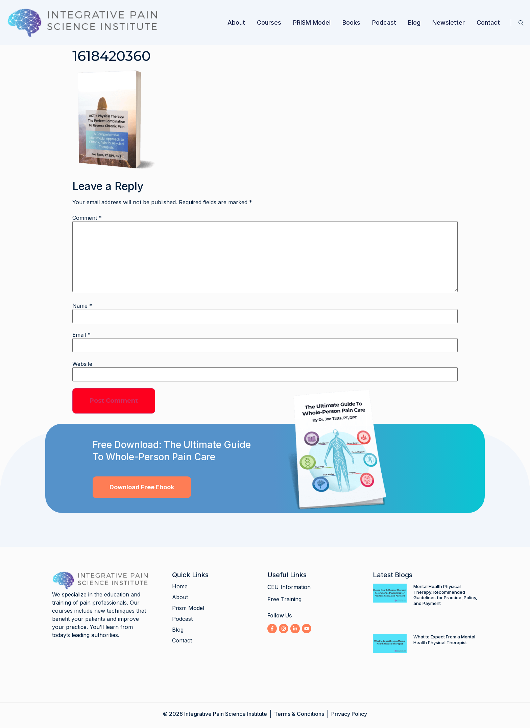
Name (82, 305)
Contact (488, 22)
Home (180, 586)
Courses (269, 22)
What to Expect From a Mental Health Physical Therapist (444, 639)
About (236, 22)
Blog (414, 22)
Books (351, 22)
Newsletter (448, 22)
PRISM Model (312, 22)
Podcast (384, 22)
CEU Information (289, 587)
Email (81, 334)
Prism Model (188, 608)
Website (82, 364)
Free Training (284, 599)
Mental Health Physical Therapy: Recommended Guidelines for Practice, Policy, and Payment (445, 595)
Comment (87, 217)
